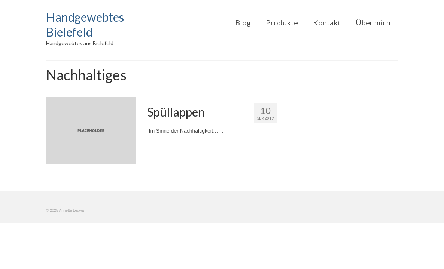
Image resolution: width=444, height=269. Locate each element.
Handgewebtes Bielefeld (85, 24)
